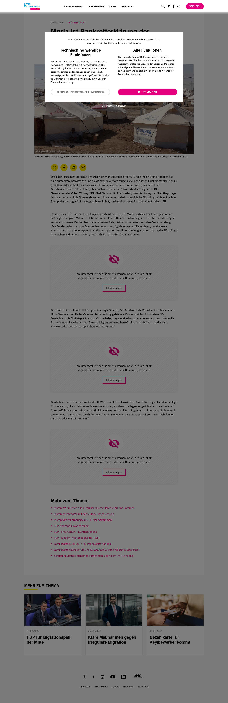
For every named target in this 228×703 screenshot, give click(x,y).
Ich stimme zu (147, 92)
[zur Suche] (163, 6)
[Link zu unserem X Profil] (168, 6)
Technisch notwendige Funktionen (80, 92)
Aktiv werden (74, 6)
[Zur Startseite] (32, 6)
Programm (96, 6)
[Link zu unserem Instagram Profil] (178, 6)
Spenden (195, 6)
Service (127, 6)
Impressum (120, 105)
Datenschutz (108, 105)
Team (112, 6)
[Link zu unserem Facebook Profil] (173, 6)
